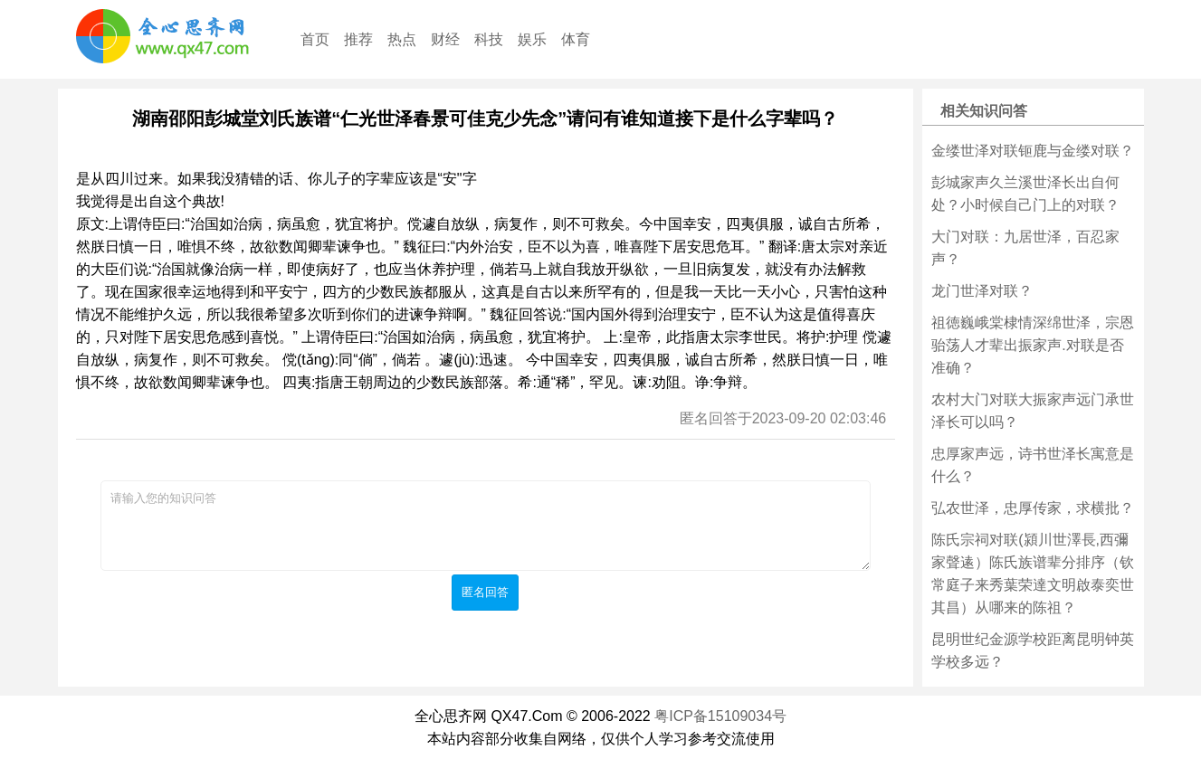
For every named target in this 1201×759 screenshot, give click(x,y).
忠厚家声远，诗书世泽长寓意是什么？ (1032, 465)
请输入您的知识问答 (485, 525)
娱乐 (532, 39)
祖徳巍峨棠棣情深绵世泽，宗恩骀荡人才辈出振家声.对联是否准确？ (1032, 345)
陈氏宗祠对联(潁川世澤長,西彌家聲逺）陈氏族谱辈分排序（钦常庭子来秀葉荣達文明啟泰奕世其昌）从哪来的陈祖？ (1032, 573)
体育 (575, 39)
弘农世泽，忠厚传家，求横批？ (1032, 508)
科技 (488, 39)
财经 (445, 39)
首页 (314, 39)
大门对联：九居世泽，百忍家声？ (1025, 248)
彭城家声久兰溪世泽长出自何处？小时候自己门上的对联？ (1025, 194)
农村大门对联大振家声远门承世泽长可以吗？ (1032, 411)
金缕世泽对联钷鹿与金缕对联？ (1032, 150)
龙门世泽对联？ (982, 291)
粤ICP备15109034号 (720, 716)
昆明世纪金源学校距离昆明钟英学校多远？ (1032, 650)
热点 (401, 39)
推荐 (358, 39)
